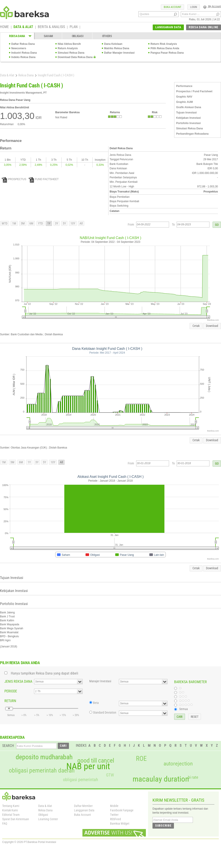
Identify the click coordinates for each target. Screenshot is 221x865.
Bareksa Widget (119, 823)
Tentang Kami (10, 806)
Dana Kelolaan (113, 43)
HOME (4, 27)
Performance (184, 86)
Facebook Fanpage (121, 810)
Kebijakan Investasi (188, 117)
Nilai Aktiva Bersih (69, 43)
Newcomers (18, 48)
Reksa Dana (26, 75)
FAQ (4, 823)
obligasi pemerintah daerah (42, 770)
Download (212, 326)
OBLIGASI (78, 36)
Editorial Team (11, 814)
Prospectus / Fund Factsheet (194, 91)
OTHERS (107, 36)
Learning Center (48, 819)
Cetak (196, 326)
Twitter (114, 814)
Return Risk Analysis (164, 43)
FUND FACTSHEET (44, 179)
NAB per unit (88, 766)
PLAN (74, 27)
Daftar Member (83, 806)
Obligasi (43, 814)
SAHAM (48, 36)
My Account (212, 6)
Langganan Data (84, 810)
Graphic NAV (184, 96)
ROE (141, 758)
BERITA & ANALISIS (51, 27)
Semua (183, 709)
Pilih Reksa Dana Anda (165, 48)
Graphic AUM (184, 102)
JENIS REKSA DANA (18, 681)
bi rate (193, 777)
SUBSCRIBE (163, 825)
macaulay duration (161, 779)
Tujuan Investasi (186, 112)
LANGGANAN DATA (168, 27)
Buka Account (82, 814)
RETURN (10, 701)
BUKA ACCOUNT (172, 7)
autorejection (178, 763)
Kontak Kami (10, 810)
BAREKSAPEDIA (12, 737)
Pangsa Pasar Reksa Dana (167, 52)
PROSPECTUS (14, 179)
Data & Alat (7, 75)
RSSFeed (115, 819)
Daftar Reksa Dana (23, 43)
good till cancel (95, 761)
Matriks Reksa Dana (116, 48)
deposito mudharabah (44, 757)
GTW (110, 775)
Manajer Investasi (100, 681)
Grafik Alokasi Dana (188, 107)
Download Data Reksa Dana (75, 57)
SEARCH (8, 746)
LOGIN (193, 7)
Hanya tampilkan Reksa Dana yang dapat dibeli (44, 673)
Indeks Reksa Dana (23, 57)
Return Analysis (68, 48)
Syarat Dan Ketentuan (15, 819)
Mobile (114, 806)
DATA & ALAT (23, 27)
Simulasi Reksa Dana (71, 52)
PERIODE (10, 691)
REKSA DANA (17, 36)
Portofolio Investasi (188, 123)
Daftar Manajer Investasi (119, 52)
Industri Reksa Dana (24, 52)
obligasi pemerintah (80, 779)
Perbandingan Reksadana (192, 133)
